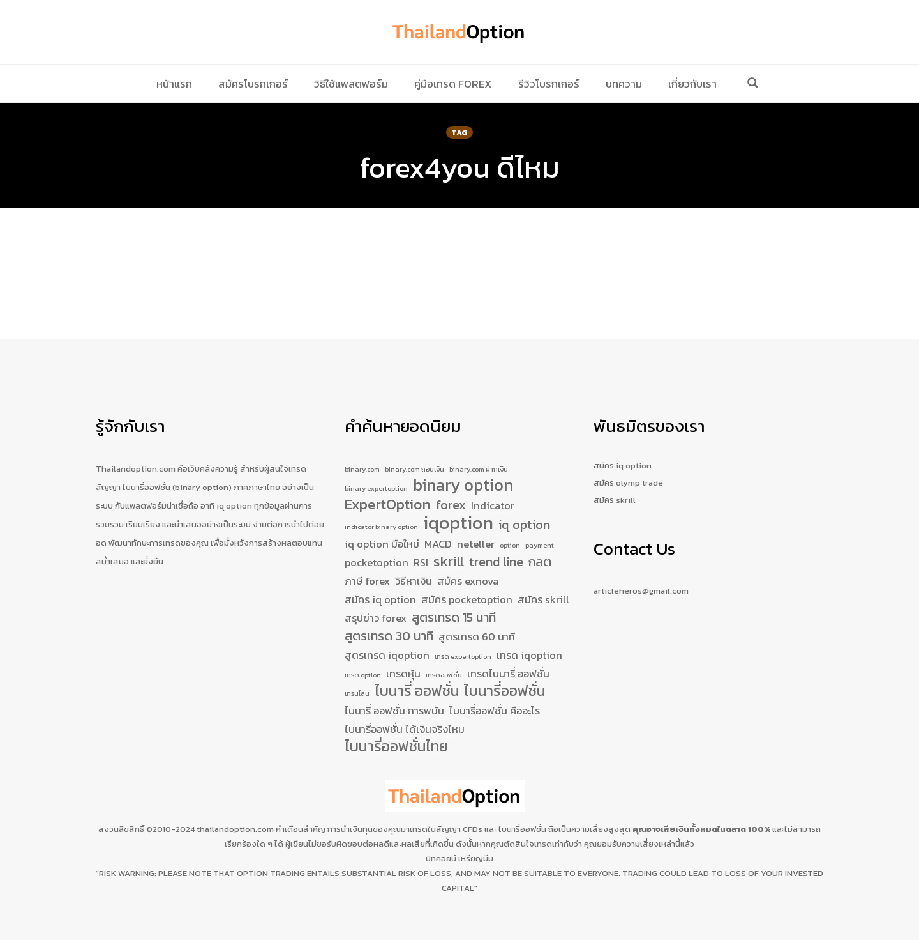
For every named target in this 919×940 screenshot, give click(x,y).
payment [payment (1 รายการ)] (539, 528)
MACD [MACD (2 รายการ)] (438, 526)
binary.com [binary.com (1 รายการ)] (362, 441)
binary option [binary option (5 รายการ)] (463, 461)
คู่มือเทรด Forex (453, 83)
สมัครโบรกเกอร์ (253, 83)
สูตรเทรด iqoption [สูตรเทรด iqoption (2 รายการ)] (387, 645)
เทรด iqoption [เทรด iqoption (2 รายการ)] (529, 645)
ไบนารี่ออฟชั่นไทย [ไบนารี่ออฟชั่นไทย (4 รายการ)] (396, 747)
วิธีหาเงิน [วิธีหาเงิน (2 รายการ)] (413, 567)
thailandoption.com (235, 829)
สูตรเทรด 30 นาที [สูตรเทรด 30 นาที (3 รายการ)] (389, 626)
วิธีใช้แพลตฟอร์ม (351, 83)
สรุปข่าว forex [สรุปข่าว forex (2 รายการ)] (376, 606)
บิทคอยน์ (441, 858)
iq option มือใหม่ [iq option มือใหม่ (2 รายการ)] (382, 526)
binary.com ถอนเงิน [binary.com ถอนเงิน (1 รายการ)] (414, 441)
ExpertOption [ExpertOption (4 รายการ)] (388, 483)
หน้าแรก (174, 83)
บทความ (624, 83)
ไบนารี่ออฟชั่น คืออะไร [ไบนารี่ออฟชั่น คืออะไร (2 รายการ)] (494, 708)
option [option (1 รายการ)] (510, 528)
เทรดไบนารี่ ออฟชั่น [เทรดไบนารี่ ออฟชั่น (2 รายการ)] (508, 666)
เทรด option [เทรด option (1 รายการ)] (363, 667)
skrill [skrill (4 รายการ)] (448, 547)
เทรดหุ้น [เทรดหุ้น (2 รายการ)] (403, 666)
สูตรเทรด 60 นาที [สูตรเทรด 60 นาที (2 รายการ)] (476, 626)
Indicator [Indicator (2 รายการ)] (492, 484)
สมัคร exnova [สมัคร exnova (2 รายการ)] (467, 567)
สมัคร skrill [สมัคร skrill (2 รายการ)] (543, 586)
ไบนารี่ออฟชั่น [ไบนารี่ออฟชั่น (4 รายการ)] (504, 687)
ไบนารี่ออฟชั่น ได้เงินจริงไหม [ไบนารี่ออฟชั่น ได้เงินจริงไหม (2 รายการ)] (405, 727)
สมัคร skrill (615, 472)
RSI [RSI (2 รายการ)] (421, 548)
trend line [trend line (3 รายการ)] (496, 548)
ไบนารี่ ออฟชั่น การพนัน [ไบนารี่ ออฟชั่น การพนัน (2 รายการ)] (394, 708)
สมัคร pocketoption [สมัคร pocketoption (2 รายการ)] (466, 586)
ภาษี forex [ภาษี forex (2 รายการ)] (367, 567)
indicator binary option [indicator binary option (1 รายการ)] (381, 507)
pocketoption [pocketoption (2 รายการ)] (376, 548)
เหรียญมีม (475, 858)
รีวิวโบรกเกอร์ (548, 83)
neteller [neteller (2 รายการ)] (476, 526)
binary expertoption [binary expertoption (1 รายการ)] (376, 464)
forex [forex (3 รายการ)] (451, 484)
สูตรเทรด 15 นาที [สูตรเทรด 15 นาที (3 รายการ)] (454, 606)
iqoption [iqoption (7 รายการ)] (458, 504)
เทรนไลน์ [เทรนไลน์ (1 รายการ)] (357, 689)
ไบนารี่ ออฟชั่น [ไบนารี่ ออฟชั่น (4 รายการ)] (417, 687)
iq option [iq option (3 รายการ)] (524, 506)
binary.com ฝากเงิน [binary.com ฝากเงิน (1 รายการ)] (478, 441)
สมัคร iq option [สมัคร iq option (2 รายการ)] (380, 586)
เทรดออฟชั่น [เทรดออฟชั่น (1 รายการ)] (444, 667)
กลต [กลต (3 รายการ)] (539, 548)
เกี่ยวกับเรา (692, 83)
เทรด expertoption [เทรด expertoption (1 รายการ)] (463, 647)
